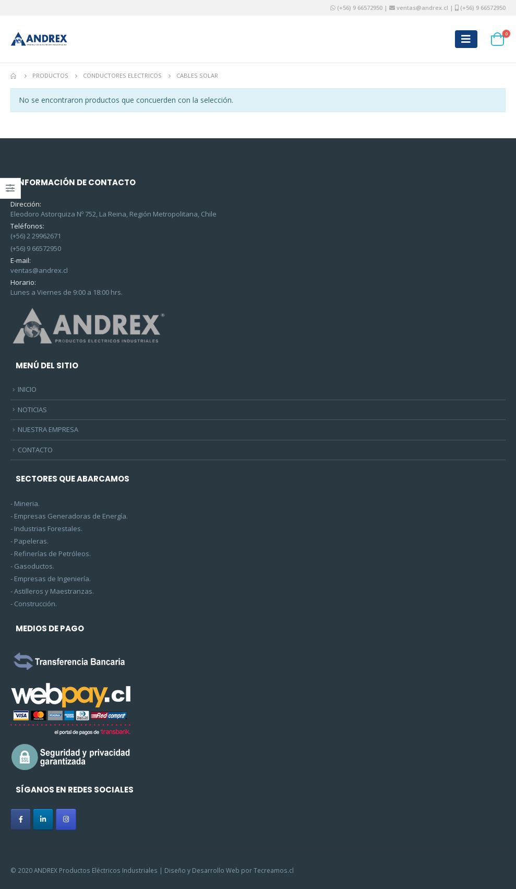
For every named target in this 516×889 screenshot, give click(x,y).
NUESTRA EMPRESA (48, 429)
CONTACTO (35, 449)
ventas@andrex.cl (421, 7)
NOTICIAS (32, 409)
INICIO (27, 389)
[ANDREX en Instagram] (66, 819)
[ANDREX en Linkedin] (43, 819)
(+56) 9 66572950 (359, 7)
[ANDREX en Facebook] (20, 819)
